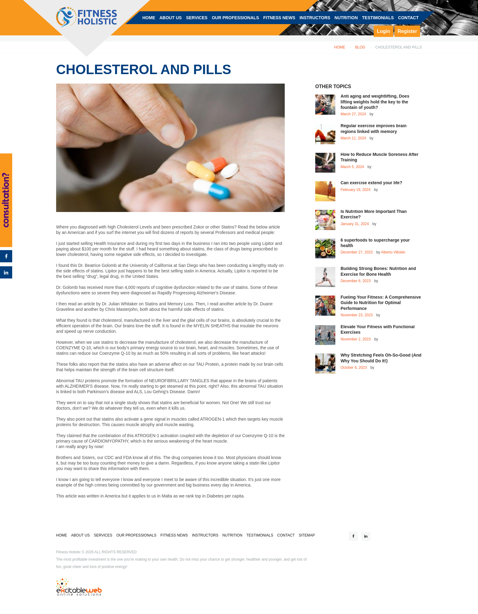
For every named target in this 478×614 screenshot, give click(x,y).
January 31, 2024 (355, 224)
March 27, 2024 (353, 114)
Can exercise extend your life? (371, 182)
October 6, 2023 (354, 367)
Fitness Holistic (68, 552)
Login (383, 31)
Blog (360, 47)
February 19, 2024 (355, 190)
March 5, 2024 (352, 167)
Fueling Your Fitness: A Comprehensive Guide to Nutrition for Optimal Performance (381, 303)
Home (339, 47)
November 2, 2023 (356, 339)
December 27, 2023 (357, 252)
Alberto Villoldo (393, 252)
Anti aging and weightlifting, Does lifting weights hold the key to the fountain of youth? (375, 102)
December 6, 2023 (356, 281)
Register (407, 31)
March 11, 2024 (353, 138)
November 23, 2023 (357, 315)
